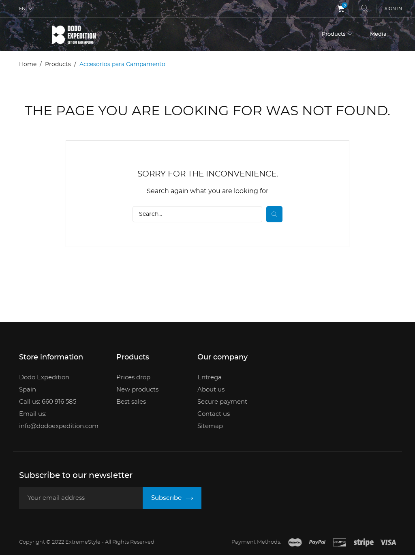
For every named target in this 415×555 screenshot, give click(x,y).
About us (211, 390)
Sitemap (210, 426)
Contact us (213, 414)
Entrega (209, 377)
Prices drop (133, 377)
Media (378, 34)
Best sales (131, 402)
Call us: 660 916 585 (47, 402)
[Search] (197, 214)
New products (137, 390)
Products (334, 34)
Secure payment (222, 402)
